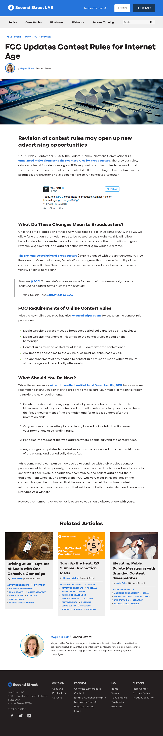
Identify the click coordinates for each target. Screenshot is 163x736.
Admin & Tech (14, 37)
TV (36, 37)
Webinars (78, 22)
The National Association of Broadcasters (47, 256)
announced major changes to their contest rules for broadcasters (64, 160)
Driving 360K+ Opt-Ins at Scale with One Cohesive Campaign (28, 568)
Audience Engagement (21, 589)
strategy (90, 584)
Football (92, 588)
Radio (28, 37)
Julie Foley (16, 578)
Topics (13, 22)
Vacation (91, 609)
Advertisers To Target (74, 591)
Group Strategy (37, 592)
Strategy (46, 37)
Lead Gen (88, 599)
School (66, 609)
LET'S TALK (144, 8)
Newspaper (39, 585)
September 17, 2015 (59, 295)
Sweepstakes (16, 599)
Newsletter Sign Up (95, 8)
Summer (78, 609)
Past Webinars (70, 602)
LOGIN (122, 8)
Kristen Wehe (70, 578)
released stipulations (86, 315)
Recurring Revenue (70, 584)
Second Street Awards (21, 603)
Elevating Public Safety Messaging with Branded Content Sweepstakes (134, 571)
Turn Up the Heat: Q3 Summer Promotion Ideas (79, 568)
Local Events (69, 606)
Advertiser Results (18, 585)
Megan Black (27, 68)
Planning (86, 602)
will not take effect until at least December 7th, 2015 (86, 385)
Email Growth (16, 592)
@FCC (35, 281)
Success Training (103, 22)
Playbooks (57, 22)
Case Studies (33, 22)
